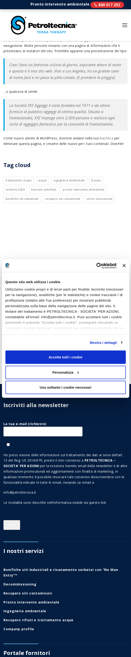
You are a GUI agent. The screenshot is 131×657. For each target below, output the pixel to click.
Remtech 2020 (15, 190)
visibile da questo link (89, 502)
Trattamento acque (19, 180)
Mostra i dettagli (103, 342)
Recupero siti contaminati (62, 199)
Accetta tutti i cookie (65, 357)
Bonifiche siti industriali (22, 199)
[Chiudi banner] (124, 265)
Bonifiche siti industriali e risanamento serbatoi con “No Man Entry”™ (60, 572)
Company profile (18, 629)
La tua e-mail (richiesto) (42, 428)
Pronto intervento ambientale (107, 5)
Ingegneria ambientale (69, 180)
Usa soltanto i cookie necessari (65, 387)
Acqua (42, 180)
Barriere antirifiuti (43, 190)
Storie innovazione (100, 199)
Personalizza (65, 372)
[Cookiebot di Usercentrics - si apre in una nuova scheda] (96, 266)
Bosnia (96, 180)
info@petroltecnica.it (19, 492)
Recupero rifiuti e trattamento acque (38, 620)
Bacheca (106, 138)
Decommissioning (20, 584)
